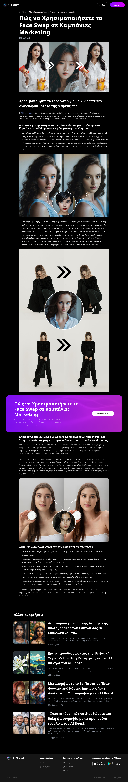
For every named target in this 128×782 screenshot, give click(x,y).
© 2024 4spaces (12, 778)
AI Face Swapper (28, 113)
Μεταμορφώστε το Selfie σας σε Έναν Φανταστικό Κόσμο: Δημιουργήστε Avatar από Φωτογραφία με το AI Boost (80, 688)
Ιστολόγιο (22, 12)
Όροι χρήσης (117, 778)
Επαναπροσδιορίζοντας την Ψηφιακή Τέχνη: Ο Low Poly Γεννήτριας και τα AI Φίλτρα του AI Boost (80, 658)
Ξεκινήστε (117, 5)
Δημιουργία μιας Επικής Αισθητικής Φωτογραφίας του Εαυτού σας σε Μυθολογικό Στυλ (78, 628)
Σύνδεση (103, 5)
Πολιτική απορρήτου (99, 778)
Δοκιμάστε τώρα (102, 414)
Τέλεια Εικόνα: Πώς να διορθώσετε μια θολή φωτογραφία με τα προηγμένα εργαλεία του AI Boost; (79, 718)
